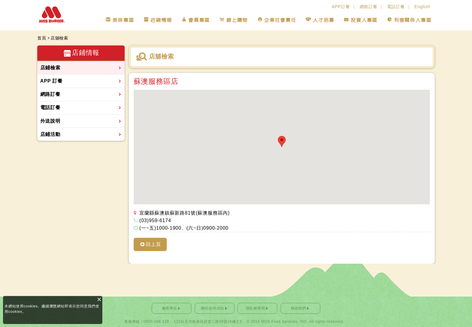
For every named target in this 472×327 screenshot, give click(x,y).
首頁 (41, 38)
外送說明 (50, 121)
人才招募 (323, 20)
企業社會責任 (280, 20)
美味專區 (123, 20)
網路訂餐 (368, 6)
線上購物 (236, 20)
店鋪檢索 (50, 67)
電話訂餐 (396, 6)
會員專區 (199, 20)
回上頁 (153, 244)
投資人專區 (363, 20)
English (422, 6)
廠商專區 (169, 308)
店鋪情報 (161, 20)
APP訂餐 (341, 6)
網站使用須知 (212, 308)
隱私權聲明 (255, 308)
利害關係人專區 (412, 20)
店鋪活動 (50, 134)
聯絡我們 (298, 308)
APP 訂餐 (51, 80)
